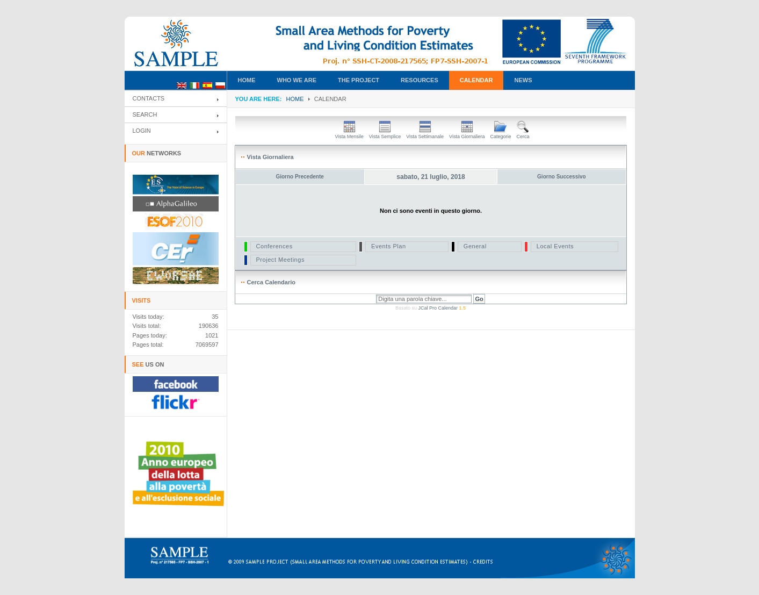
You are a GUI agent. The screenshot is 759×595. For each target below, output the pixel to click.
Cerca (523, 133)
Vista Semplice (385, 133)
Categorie (500, 133)
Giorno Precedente (299, 177)
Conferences (274, 246)
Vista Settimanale (425, 133)
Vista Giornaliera (467, 133)
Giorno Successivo (561, 177)
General (475, 246)
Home (295, 99)
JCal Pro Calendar (442, 308)
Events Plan (388, 246)
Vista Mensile (349, 133)
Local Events (555, 246)
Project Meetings (280, 259)
